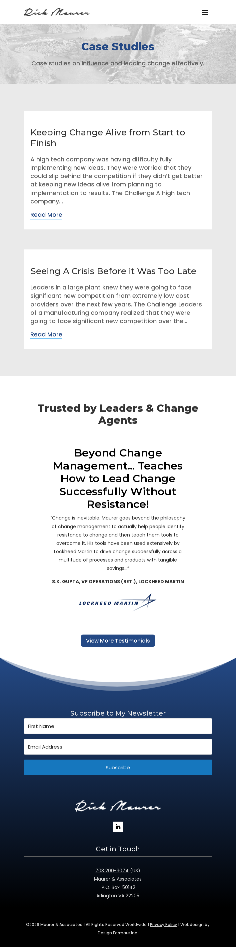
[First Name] (118, 726)
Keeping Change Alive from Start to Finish (107, 137)
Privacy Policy (163, 924)
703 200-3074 (112, 870)
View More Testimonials (118, 641)
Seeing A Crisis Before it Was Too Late (113, 271)
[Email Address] (118, 747)
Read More (46, 214)
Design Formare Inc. (118, 933)
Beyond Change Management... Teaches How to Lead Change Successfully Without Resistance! (118, 478)
